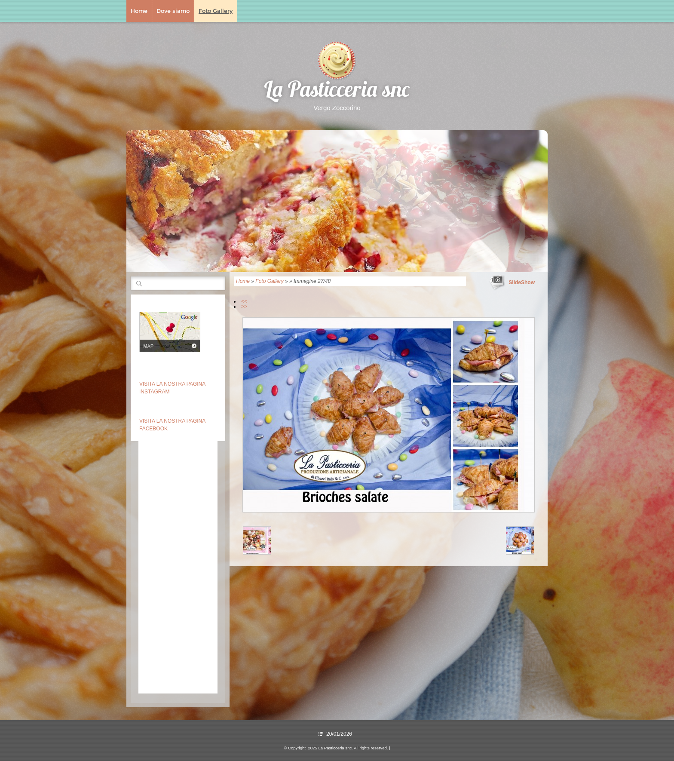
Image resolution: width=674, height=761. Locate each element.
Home (139, 10)
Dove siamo (173, 10)
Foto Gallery (216, 10)
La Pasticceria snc (337, 91)
